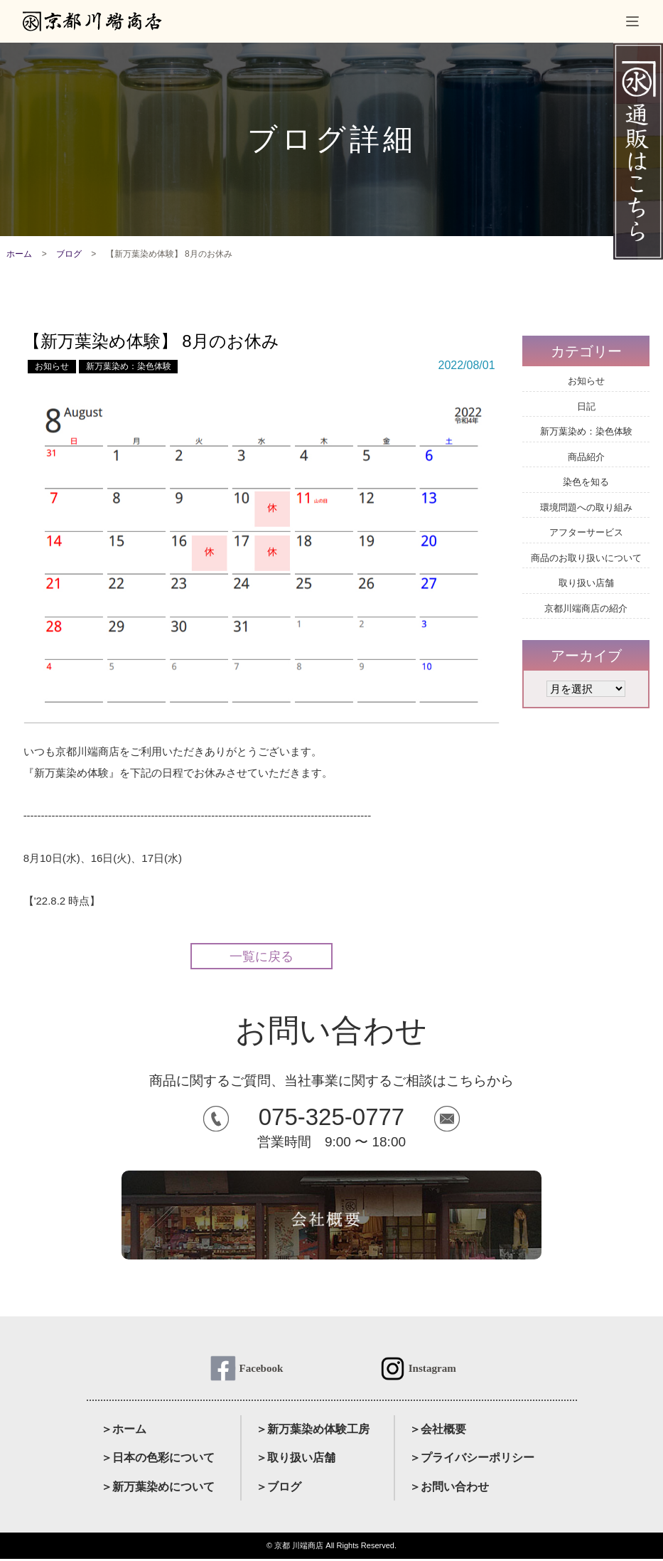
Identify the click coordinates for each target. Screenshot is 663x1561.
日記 (586, 406)
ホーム (19, 254)
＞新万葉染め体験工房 (313, 1431)
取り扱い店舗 (586, 582)
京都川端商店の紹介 (585, 608)
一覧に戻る (261, 956)
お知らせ (52, 366)
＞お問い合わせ (449, 1489)
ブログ (69, 254)
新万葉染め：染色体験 (128, 366)
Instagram (432, 1369)
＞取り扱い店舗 (295, 1460)
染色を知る (586, 481)
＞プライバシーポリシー (471, 1460)
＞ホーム (123, 1431)
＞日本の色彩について (158, 1460)
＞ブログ (278, 1489)
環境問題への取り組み (586, 507)
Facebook (261, 1369)
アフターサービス (586, 532)
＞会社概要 (437, 1431)
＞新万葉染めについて (158, 1489)
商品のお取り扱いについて (586, 558)
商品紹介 (586, 457)
